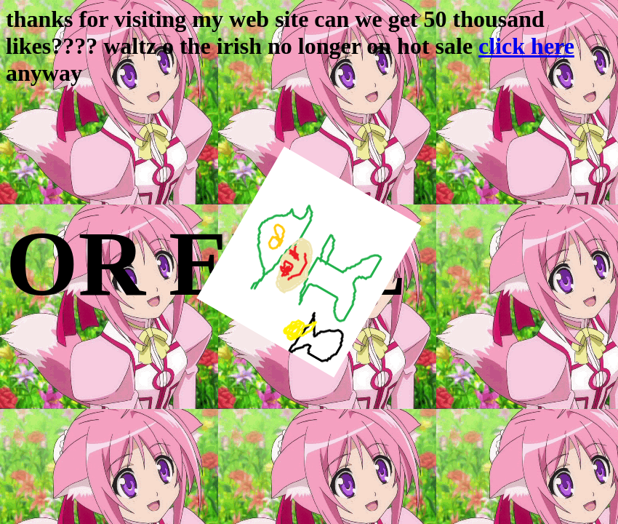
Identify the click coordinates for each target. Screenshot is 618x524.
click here (526, 46)
